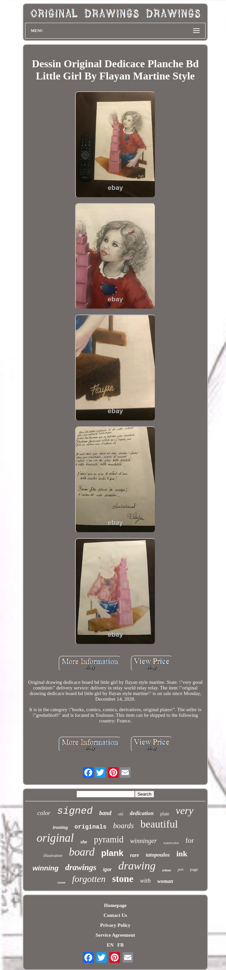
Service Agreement (115, 935)
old (120, 814)
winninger (143, 840)
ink (181, 853)
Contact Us (115, 915)
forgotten (89, 879)
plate (164, 813)
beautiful (159, 824)
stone (122, 878)
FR (120, 945)
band (105, 813)
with (145, 880)
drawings (80, 867)
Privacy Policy (115, 925)
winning (46, 868)
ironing (60, 827)
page (194, 869)
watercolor (171, 843)
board (82, 852)
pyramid (109, 839)
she (83, 841)
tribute (166, 870)
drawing (136, 866)
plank (112, 853)
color (43, 812)
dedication (142, 813)
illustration (52, 855)
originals (90, 827)
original (55, 838)
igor (107, 869)
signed (75, 811)
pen (180, 869)
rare (134, 855)
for (189, 840)
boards (123, 826)
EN (110, 945)
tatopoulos (158, 855)
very (184, 810)
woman (165, 881)
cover (61, 882)
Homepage (115, 905)
